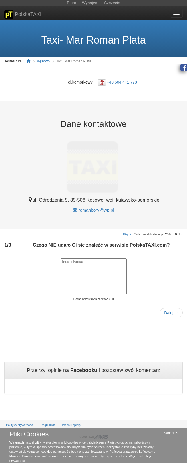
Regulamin (48, 425)
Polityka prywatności (19, 425)
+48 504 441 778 (122, 82)
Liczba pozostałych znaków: (90, 298)
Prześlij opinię (71, 425)
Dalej (171, 312)
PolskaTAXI (22, 14)
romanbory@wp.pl (96, 210)
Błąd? (127, 234)
